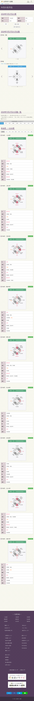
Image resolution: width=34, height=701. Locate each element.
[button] (2, 48)
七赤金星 (5, 621)
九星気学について (8, 635)
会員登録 (28, 1)
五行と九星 (7, 648)
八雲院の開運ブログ (13, 669)
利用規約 (7, 659)
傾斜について (24, 635)
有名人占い (24, 625)
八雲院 (2, 3)
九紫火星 (28, 621)
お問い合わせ (7, 664)
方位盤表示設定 (17, 26)
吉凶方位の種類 (8, 640)
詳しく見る (30, 135)
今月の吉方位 (24, 645)
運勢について (7, 650)
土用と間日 (24, 638)
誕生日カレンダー (25, 630)
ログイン (31, 1)
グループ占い (24, 627)
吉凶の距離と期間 (8, 643)
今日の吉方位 (24, 643)
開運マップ (7, 625)
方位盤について (8, 638)
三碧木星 (28, 617)
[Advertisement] (17, 97)
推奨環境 (7, 657)
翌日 (28, 24)
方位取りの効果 (8, 645)
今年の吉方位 (24, 648)
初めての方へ (7, 654)
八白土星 (17, 621)
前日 (5, 24)
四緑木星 (5, 619)
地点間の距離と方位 (8, 630)
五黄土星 (17, 619)
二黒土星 (17, 617)
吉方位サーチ (7, 627)
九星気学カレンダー (25, 640)
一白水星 (5, 617)
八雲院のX (22, 669)
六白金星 (28, 619)
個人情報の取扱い (8, 662)
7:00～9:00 (3, 63)
